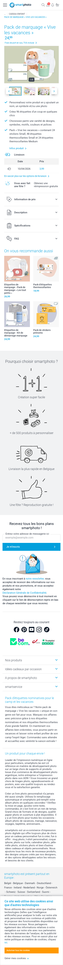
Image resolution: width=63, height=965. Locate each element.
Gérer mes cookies (17, 958)
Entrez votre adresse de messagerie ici (27, 533)
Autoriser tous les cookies (18, 950)
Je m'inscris (13, 546)
